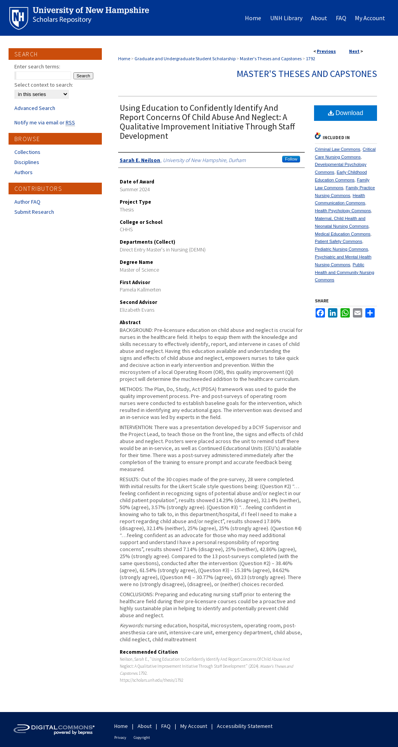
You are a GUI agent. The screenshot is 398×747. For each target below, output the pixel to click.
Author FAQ (27, 201)
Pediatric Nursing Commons (341, 249)
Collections (27, 151)
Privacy (120, 737)
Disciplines (26, 162)
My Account (193, 726)
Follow (291, 159)
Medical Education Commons (342, 234)
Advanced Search (34, 108)
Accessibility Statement (244, 726)
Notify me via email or (44, 122)
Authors (23, 172)
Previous (326, 51)
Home (124, 58)
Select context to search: (43, 84)
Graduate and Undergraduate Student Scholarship (185, 58)
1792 (310, 58)
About (145, 726)
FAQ (166, 726)
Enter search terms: (37, 66)
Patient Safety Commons (338, 241)
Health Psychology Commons (343, 210)
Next (354, 51)
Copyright (142, 737)
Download (345, 113)
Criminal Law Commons (337, 149)
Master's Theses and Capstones (271, 58)
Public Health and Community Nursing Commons (344, 272)
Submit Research (34, 211)
